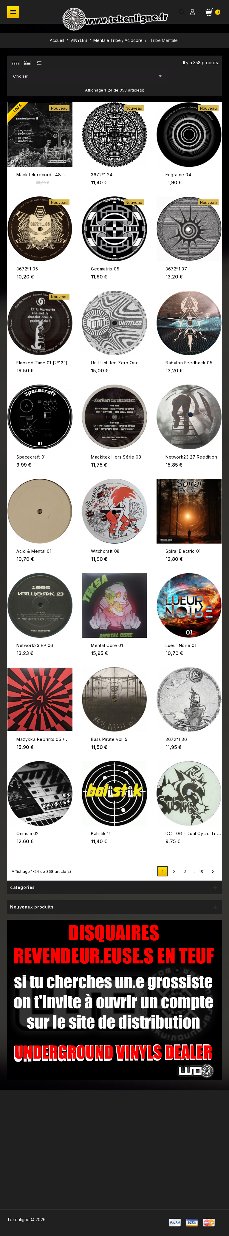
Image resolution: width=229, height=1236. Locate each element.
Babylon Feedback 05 (188, 362)
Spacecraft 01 (31, 456)
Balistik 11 (101, 833)
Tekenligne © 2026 (26, 1219)
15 (201, 871)
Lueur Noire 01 (180, 645)
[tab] (15, 62)
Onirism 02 (27, 833)
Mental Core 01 (107, 645)
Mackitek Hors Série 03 (116, 456)
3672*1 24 (101, 174)
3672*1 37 (176, 268)
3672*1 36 (176, 739)
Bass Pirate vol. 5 (109, 739)
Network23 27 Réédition (191, 456)
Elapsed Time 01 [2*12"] (42, 362)
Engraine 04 (178, 174)
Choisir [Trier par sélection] (88, 76)
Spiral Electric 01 (183, 551)
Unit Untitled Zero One (115, 362)
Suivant (212, 871)
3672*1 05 (27, 268)
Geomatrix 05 (105, 268)
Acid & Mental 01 (34, 551)
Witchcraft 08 (105, 551)
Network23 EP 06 (34, 645)
